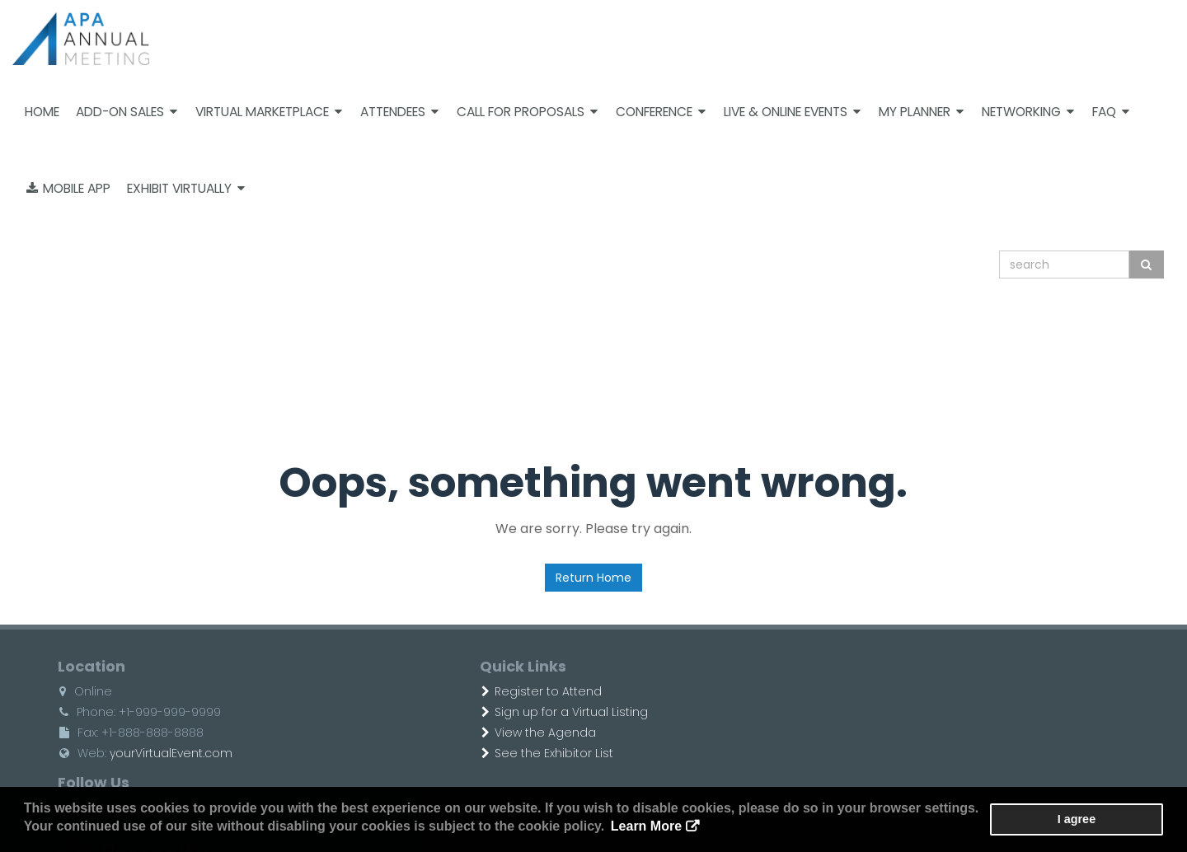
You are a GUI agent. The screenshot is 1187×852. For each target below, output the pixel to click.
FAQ (1110, 111)
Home (42, 111)
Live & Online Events (792, 111)
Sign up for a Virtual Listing (498, 712)
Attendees (399, 111)
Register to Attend (475, 691)
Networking (1028, 111)
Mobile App (68, 188)
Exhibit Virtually (186, 188)
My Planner (921, 111)
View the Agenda (472, 732)
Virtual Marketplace (268, 111)
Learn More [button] (613, 827)
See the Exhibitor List (481, 753)
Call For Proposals (527, 111)
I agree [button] (1114, 819)
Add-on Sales (126, 111)
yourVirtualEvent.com (142, 753)
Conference (661, 111)
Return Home (593, 577)
